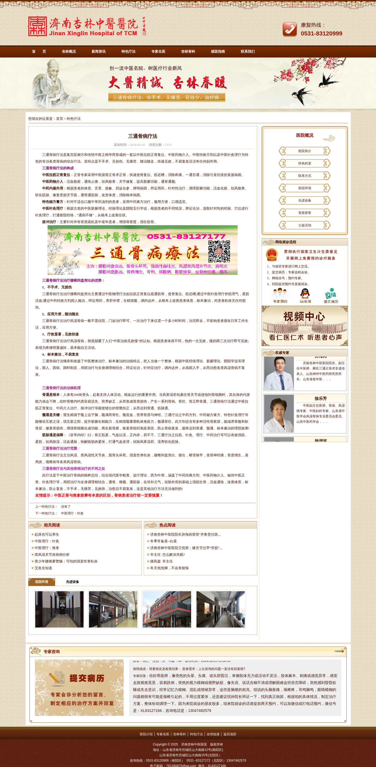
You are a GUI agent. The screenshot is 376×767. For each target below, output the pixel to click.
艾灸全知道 (43, 568)
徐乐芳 (321, 404)
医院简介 (304, 151)
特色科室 (304, 163)
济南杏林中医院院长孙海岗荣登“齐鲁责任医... (185, 534)
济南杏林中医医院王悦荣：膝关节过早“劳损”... (186, 548)
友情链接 (213, 734)
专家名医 (158, 51)
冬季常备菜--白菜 (163, 541)
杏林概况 (69, 51)
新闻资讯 (99, 51)
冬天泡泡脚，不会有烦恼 (169, 568)
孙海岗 (321, 361)
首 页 (39, 51)
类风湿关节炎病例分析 (52, 555)
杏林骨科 (188, 51)
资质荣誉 (304, 213)
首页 (59, 119)
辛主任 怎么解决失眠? (167, 555)
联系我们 (248, 51)
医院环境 (41, 582)
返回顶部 (229, 734)
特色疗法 (128, 51)
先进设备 (72, 582)
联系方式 (304, 176)
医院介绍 (146, 734)
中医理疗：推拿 (47, 548)
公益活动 (304, 225)
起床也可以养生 (47, 534)
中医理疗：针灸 (72, 513)
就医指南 (218, 51)
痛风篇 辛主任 (161, 561)
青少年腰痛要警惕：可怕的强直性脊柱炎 (66, 561)
